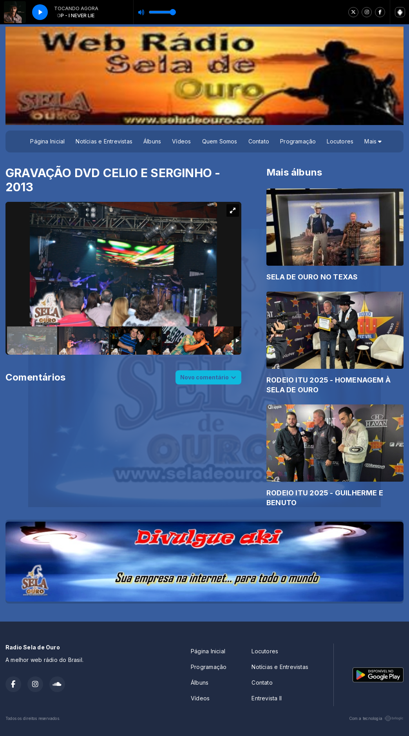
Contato (258, 141)
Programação (298, 141)
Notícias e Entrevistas (104, 141)
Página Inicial (47, 141)
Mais (373, 141)
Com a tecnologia (376, 718)
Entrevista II (267, 698)
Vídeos (181, 141)
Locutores (340, 141)
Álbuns (152, 141)
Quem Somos (219, 141)
